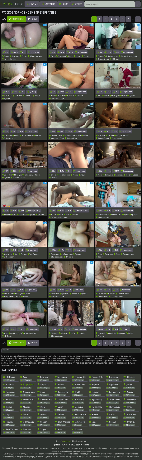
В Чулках (110, 294)
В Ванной (69, 96)
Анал (52, 96)
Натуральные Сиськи (72, 135)
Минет (69, 56)
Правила (56, 445)
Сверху (23, 56)
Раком (5, 56)
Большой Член (71, 138)
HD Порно (114, 59)
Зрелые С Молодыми (128, 56)
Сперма (37, 135)
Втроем (52, 175)
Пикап (26, 294)
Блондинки (7, 294)
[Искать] (138, 4)
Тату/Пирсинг (34, 254)
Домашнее (14, 56)
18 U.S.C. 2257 (74, 445)
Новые (32, 19)
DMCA (64, 445)
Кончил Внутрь (9, 59)
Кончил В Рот (116, 214)
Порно (12, 4)
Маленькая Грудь (56, 98)
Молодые (27, 96)
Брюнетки (61, 56)
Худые (84, 135)
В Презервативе (35, 56)
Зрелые (77, 56)
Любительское (26, 135)
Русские (100, 56)
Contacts (85, 445)
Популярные (16, 19)
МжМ (13, 214)
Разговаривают (117, 138)
